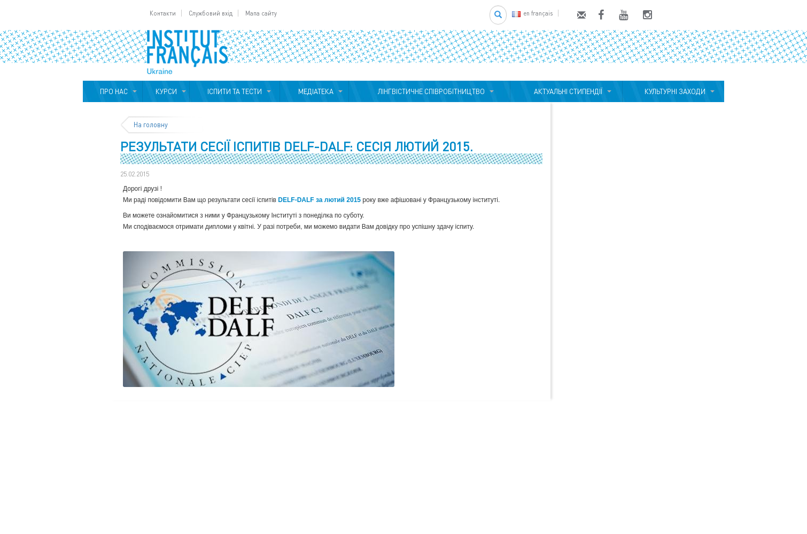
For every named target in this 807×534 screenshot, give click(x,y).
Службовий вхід (210, 13)
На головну (151, 124)
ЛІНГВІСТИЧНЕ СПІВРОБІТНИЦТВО (430, 91)
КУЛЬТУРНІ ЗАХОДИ (673, 91)
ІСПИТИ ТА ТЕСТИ (234, 91)
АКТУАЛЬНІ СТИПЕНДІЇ (566, 91)
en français (532, 13)
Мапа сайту (261, 13)
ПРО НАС (112, 91)
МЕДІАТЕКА (314, 91)
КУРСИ (166, 91)
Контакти (163, 13)
